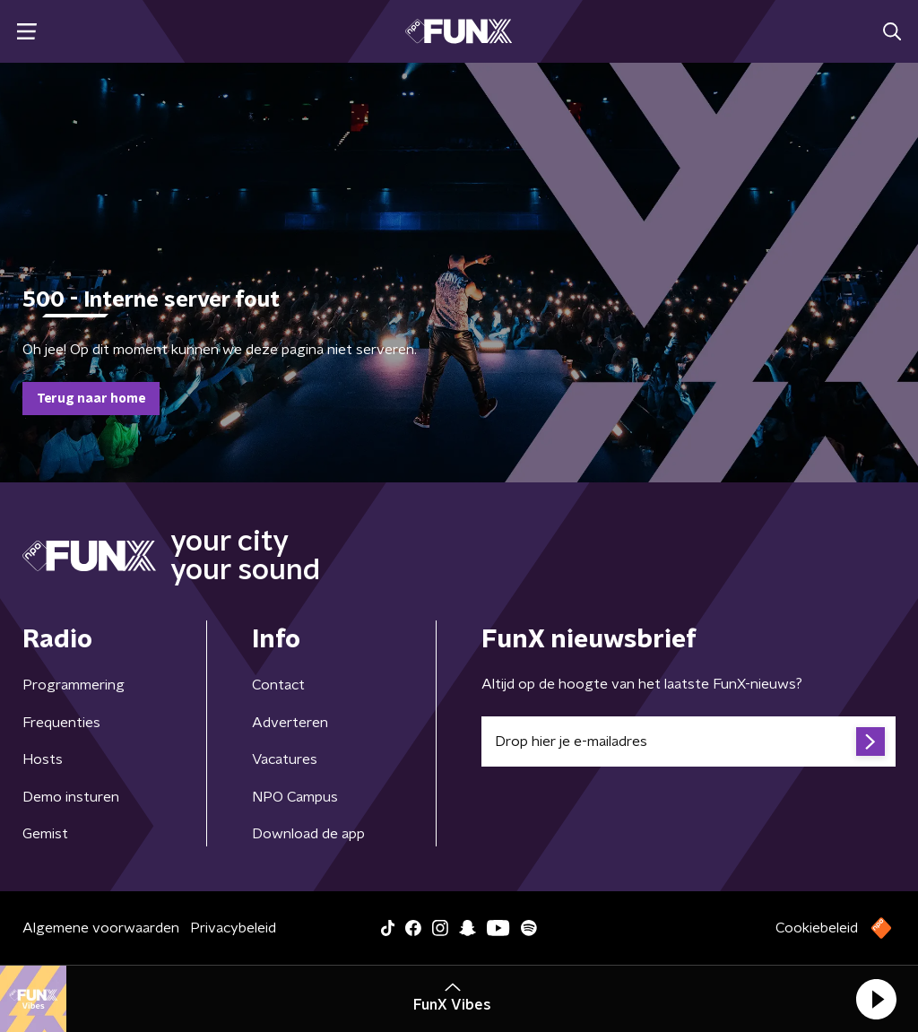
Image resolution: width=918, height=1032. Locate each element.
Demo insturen (70, 797)
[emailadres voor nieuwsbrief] (688, 741)
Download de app (308, 834)
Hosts (42, 759)
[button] (876, 999)
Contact (278, 685)
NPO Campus (295, 797)
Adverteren (290, 722)
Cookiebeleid (816, 928)
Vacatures (284, 759)
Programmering (73, 685)
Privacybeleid (233, 928)
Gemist (45, 834)
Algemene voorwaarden (100, 928)
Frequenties (61, 722)
